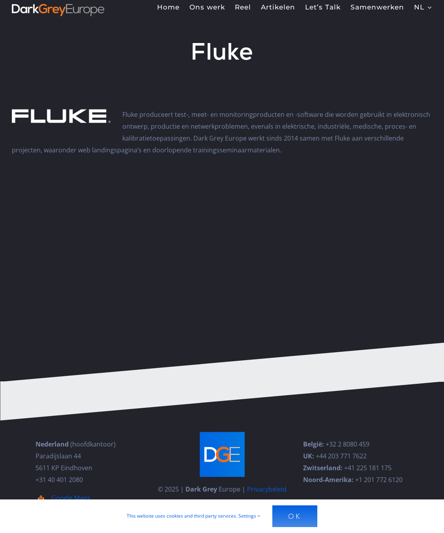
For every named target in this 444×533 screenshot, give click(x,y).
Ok (295, 516)
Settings (249, 515)
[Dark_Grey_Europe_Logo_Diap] (58, 7)
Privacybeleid (267, 489)
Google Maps (70, 498)
